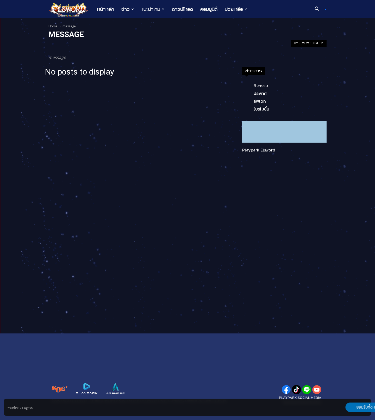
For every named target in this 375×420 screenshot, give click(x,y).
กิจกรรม (261, 85)
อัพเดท (260, 101)
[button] (319, 9)
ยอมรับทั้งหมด (344, 407)
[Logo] (70, 9)
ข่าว (127, 9)
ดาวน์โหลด (182, 9)
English (27, 408)
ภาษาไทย (13, 408)
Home (53, 26)
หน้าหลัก (105, 9)
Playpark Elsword (258, 150)
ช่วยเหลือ (236, 9)
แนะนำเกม (152, 9)
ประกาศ (260, 93)
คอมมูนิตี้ (208, 9)
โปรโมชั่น (261, 109)
